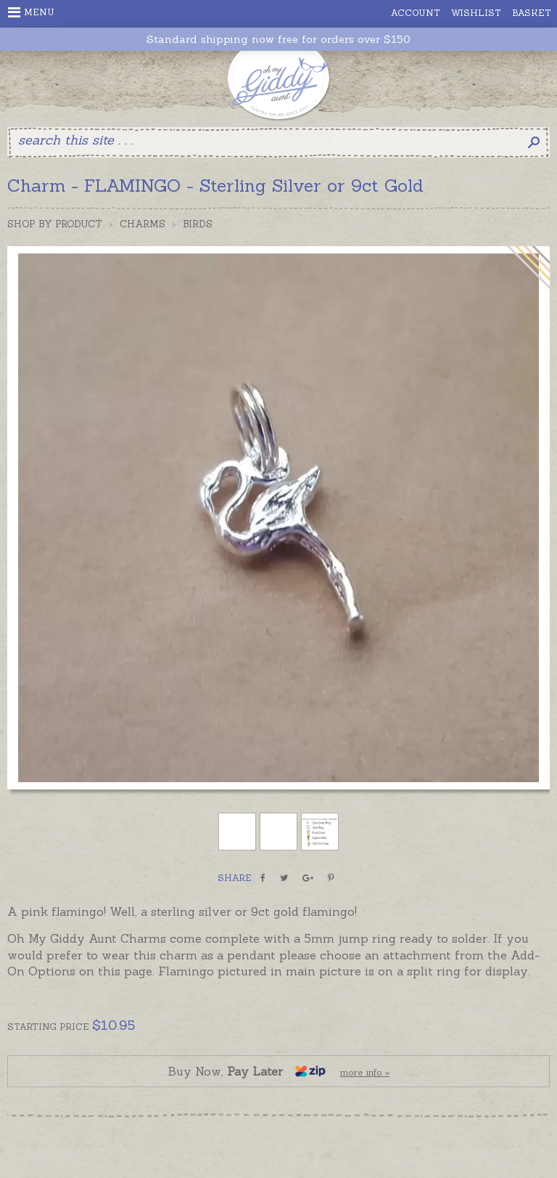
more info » (364, 1072)
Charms (142, 224)
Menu (31, 12)
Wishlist (476, 12)
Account (415, 12)
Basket (531, 12)
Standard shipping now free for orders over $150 (278, 39)
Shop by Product (54, 224)
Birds (198, 224)
